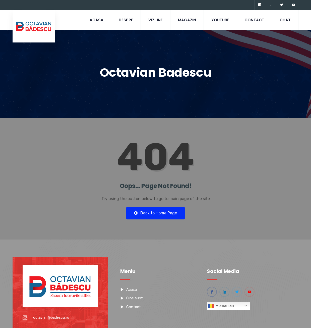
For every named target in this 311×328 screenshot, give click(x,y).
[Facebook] (259, 5)
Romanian (221, 306)
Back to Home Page (155, 213)
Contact (254, 20)
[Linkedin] (270, 5)
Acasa (96, 20)
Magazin (187, 20)
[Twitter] (281, 5)
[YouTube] (293, 5)
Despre (126, 20)
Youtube (220, 20)
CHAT (285, 20)
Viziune (155, 20)
